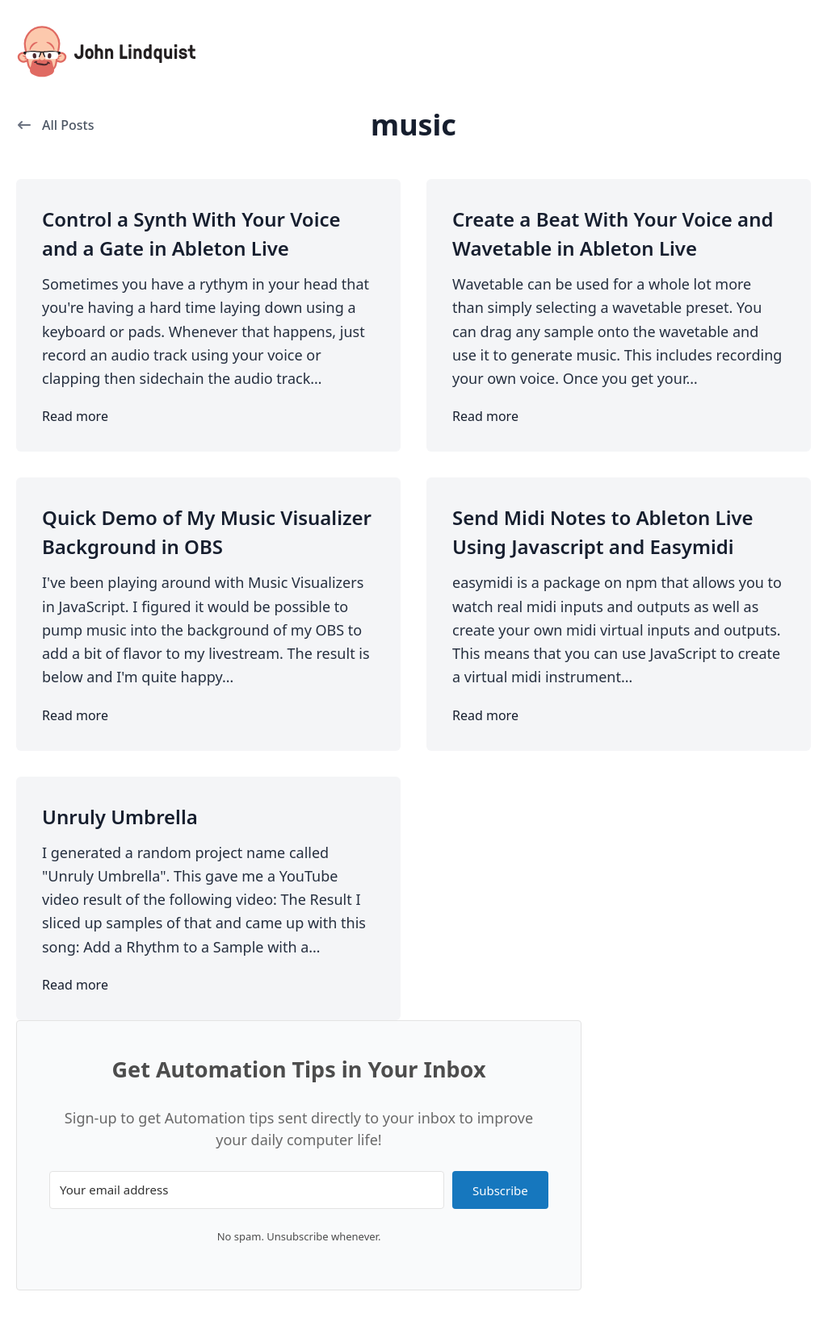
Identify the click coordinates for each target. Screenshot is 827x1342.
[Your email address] (246, 1190)
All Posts (55, 125)
